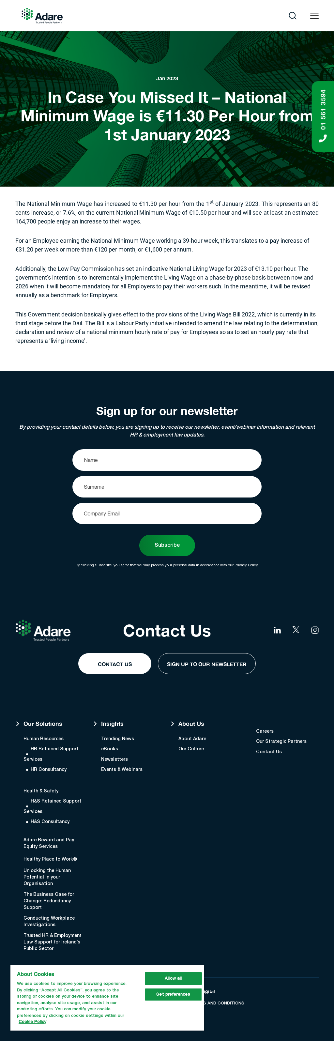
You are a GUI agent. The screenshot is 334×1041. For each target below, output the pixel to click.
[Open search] (292, 16)
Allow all (173, 978)
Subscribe (167, 545)
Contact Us (115, 664)
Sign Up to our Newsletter (207, 664)
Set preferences (173, 994)
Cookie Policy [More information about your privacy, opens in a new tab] (32, 1022)
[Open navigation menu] (314, 16)
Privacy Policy (246, 565)
